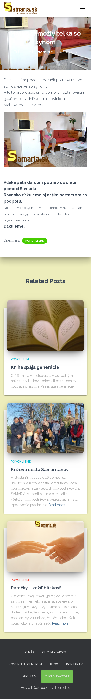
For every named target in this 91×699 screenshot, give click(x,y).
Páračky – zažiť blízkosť (36, 587)
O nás (29, 652)
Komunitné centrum (25, 664)
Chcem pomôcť (54, 652)
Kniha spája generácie (35, 367)
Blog (54, 664)
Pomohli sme (34, 240)
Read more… (57, 505)
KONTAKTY (74, 664)
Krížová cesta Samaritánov (40, 469)
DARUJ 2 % (29, 676)
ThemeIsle (62, 688)
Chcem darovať (57, 676)
